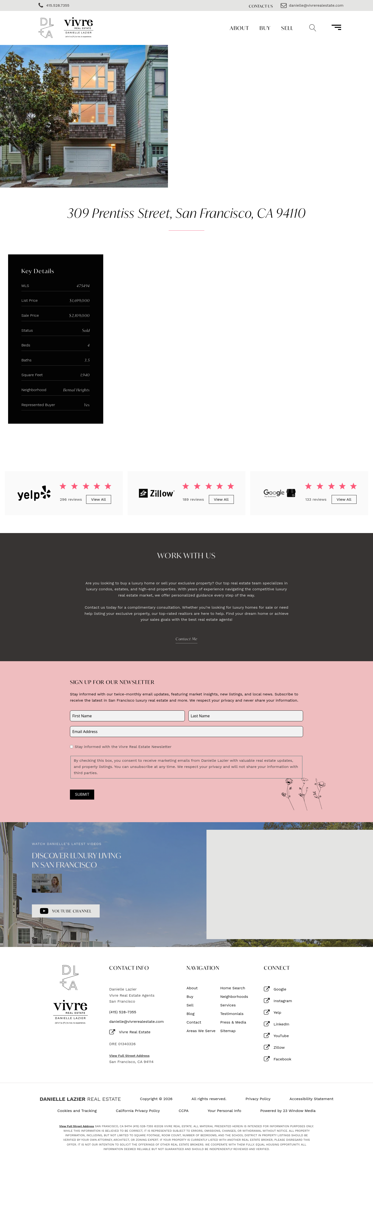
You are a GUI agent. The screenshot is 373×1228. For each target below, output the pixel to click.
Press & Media (233, 1022)
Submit (82, 794)
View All (98, 499)
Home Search (232, 988)
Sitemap (228, 1031)
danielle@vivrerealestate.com (136, 1022)
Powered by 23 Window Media (288, 1111)
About (239, 27)
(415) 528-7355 (122, 1012)
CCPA (184, 1111)
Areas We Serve (201, 1031)
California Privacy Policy (138, 1111)
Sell (287, 27)
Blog (190, 1014)
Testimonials (232, 1014)
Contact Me (186, 638)
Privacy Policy (257, 1099)
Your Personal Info (224, 1111)
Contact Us (261, 6)
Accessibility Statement (312, 1099)
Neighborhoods (234, 997)
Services (228, 1005)
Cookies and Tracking (77, 1111)
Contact (193, 1022)
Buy (265, 27)
